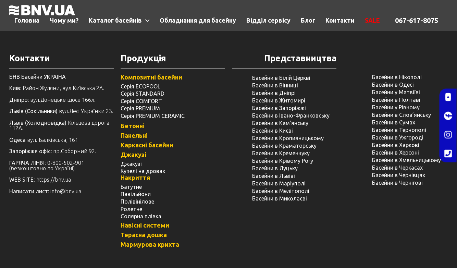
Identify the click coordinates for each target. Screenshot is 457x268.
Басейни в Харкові (395, 145)
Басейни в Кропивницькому (288, 138)
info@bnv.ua (65, 191)
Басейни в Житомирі (278, 100)
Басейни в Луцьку (275, 168)
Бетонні (133, 125)
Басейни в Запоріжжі (279, 108)
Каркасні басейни (147, 145)
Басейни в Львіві (273, 176)
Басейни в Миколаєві (279, 198)
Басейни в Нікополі (397, 77)
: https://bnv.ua (40, 179)
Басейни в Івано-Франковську (291, 115)
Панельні (134, 135)
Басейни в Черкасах (397, 168)
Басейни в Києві (272, 130)
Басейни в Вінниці (275, 85)
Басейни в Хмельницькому (406, 160)
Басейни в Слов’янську (401, 115)
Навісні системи (145, 225)
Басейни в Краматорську (284, 146)
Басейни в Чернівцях (398, 175)
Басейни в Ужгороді (397, 137)
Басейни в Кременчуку (281, 153)
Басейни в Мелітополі (280, 191)
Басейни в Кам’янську (280, 123)
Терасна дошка (144, 234)
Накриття (135, 177)
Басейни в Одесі (393, 85)
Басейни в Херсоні (395, 152)
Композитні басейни (151, 77)
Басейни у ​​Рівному (396, 107)
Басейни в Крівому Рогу (282, 161)
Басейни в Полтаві (396, 100)
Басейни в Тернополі (399, 130)
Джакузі (133, 154)
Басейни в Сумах (393, 122)
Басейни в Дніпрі (274, 93)
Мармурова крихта (150, 244)
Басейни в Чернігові (397, 183)
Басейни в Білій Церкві (281, 78)
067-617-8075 (416, 20)
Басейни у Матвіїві (396, 92)
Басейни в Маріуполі (279, 183)
